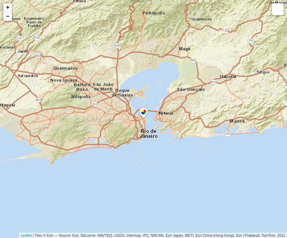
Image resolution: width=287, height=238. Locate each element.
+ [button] (8, 8)
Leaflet (26, 235)
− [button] (8, 16)
